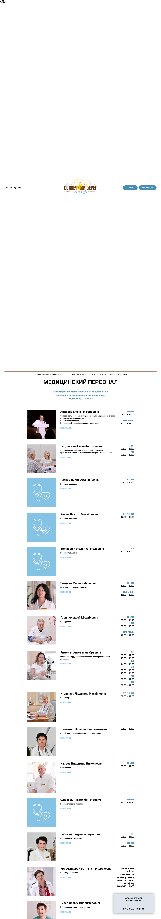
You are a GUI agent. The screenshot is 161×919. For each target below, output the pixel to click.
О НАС (102, 374)
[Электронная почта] (19, 187)
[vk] (10, 187)
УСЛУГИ (92, 374)
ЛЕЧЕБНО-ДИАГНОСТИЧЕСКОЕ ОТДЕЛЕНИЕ (50, 374)
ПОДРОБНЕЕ (65, 428)
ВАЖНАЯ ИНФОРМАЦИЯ (118, 374)
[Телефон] (15, 187)
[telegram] (6, 187)
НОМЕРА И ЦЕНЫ (78, 374)
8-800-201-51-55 (134, 908)
